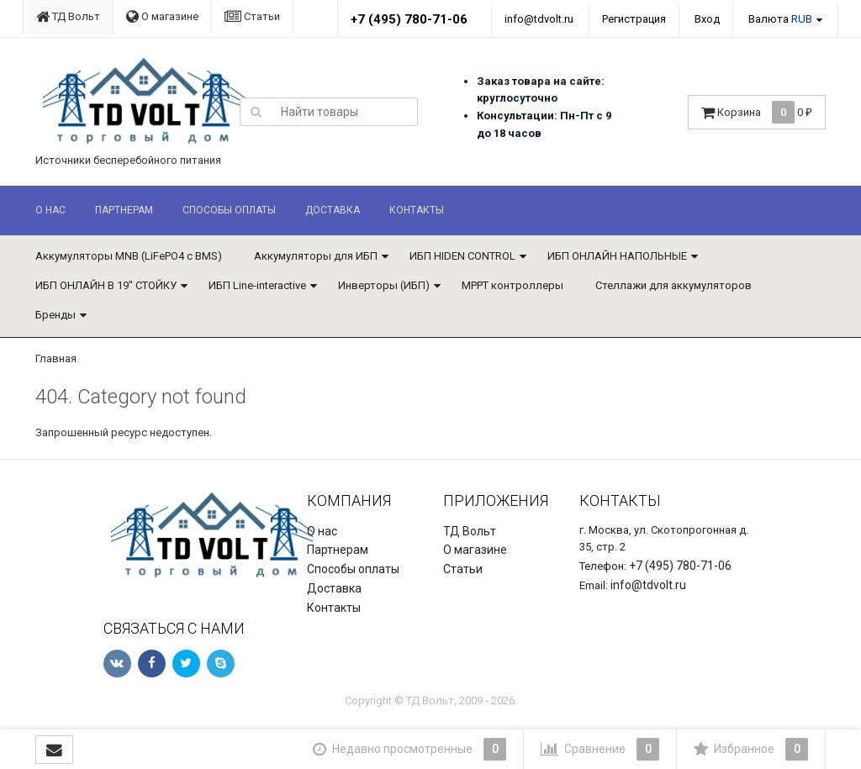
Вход (707, 19)
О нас (50, 210)
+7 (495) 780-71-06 (409, 19)
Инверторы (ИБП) (384, 285)
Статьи (252, 16)
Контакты (416, 210)
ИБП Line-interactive (257, 285)
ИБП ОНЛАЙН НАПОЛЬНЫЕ (617, 256)
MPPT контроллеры (512, 285)
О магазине (162, 16)
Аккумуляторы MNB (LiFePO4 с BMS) (128, 256)
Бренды (55, 314)
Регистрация (634, 19)
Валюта (780, 19)
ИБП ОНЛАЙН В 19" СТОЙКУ (106, 285)
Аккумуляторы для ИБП (316, 256)
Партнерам (124, 210)
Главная (56, 358)
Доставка (332, 210)
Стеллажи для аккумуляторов (673, 285)
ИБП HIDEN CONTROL (462, 256)
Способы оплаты (229, 210)
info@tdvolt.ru (538, 19)
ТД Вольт (68, 16)
